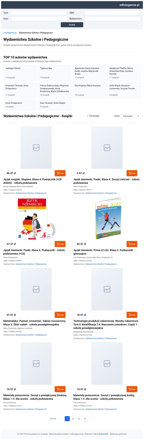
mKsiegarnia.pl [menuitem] (130, 5)
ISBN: (71, 13)
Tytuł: (5, 13)
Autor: (6, 19)
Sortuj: (117, 116)
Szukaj (72, 25)
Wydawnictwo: (75, 19)
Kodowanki (103, 434)
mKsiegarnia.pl (9, 33)
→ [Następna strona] (91, 419)
